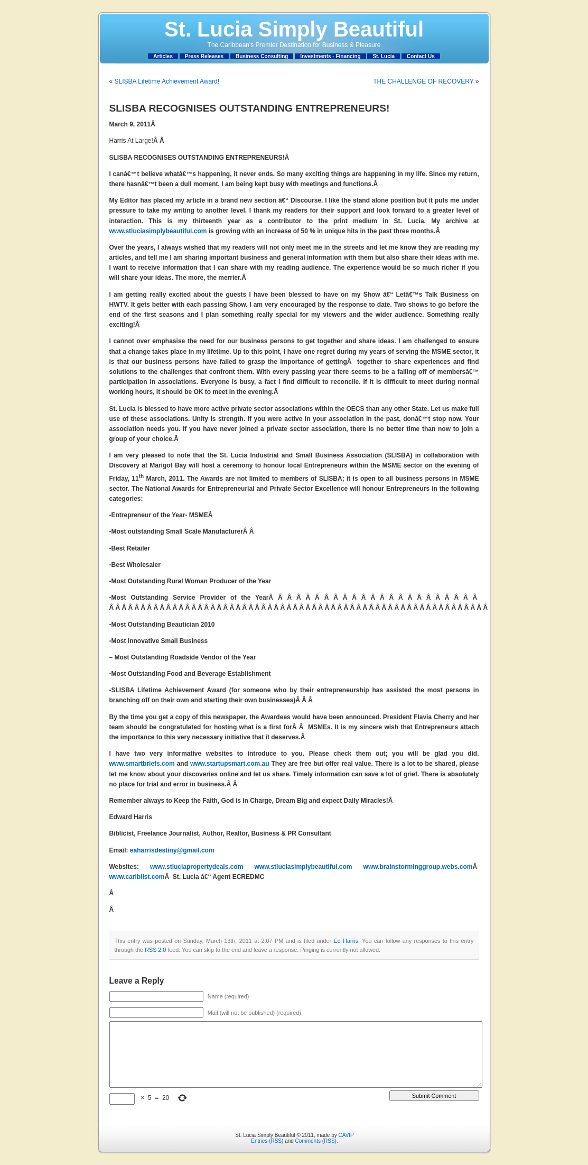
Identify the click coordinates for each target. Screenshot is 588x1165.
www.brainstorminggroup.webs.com (418, 866)
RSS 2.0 (155, 950)
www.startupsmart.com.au (229, 763)
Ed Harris (346, 941)
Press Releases (204, 56)
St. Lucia (383, 56)
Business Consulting (262, 56)
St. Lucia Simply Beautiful (294, 29)
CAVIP (345, 1135)
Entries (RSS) (267, 1141)
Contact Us (421, 56)
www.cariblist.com (137, 876)
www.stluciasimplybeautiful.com (158, 231)
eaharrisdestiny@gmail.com (172, 850)
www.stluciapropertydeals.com (196, 866)
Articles (163, 56)
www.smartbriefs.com (142, 763)
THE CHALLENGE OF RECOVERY (423, 81)
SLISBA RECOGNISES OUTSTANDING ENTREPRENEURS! (249, 108)
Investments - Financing (330, 56)
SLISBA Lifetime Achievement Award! (167, 81)
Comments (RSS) (316, 1141)
